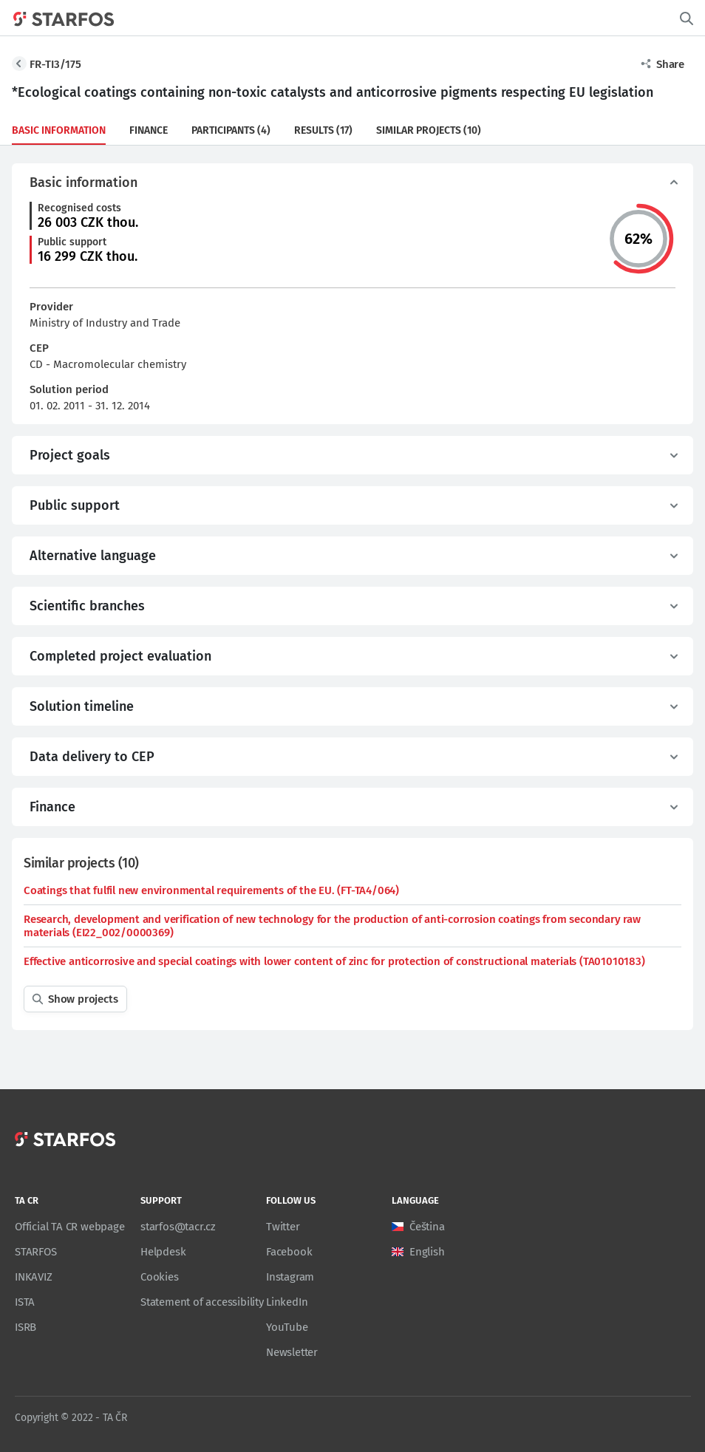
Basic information (59, 130)
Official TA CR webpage (70, 1226)
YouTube (287, 1327)
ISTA (25, 1302)
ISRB (25, 1327)
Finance (148, 130)
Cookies (159, 1277)
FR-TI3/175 (55, 64)
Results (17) (323, 130)
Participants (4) (230, 130)
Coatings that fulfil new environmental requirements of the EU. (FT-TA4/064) (211, 890)
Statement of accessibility (202, 1302)
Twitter (283, 1226)
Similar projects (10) (428, 130)
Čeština (427, 1226)
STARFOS (36, 1251)
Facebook (289, 1251)
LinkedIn (286, 1302)
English (427, 1251)
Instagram (290, 1277)
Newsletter (292, 1352)
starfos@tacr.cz (178, 1226)
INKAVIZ (33, 1277)
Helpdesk (162, 1251)
